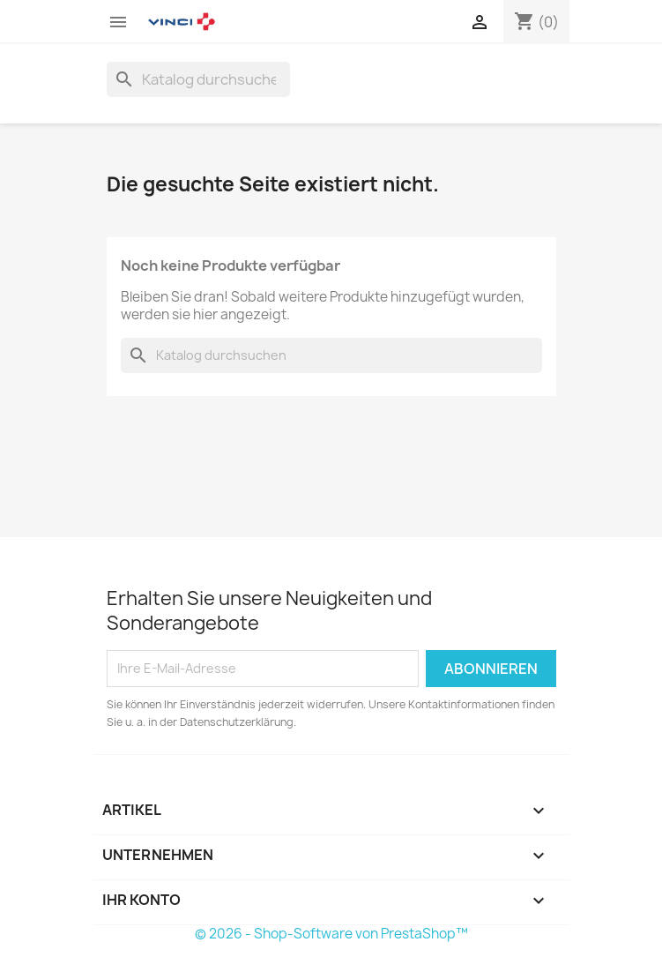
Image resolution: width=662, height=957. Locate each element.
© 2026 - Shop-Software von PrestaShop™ (331, 933)
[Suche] (198, 79)
